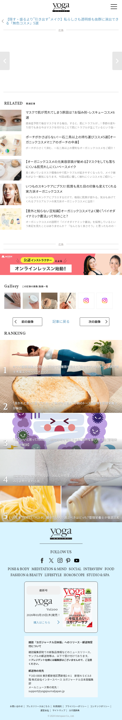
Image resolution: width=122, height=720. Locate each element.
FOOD (109, 569)
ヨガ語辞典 (74, 710)
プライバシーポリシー (76, 706)
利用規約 (57, 706)
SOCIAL (75, 569)
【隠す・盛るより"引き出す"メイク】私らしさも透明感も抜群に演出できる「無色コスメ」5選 (62, 21)
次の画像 (95, 321)
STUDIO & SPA (98, 575)
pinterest (68, 560)
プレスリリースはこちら (38, 706)
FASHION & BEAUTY (26, 575)
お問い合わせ (16, 706)
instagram (60, 560)
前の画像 (27, 321)
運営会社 (44, 710)
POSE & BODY (18, 569)
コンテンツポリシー (99, 706)
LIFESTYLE (53, 575)
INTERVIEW (92, 569)
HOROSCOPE (74, 575)
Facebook (43, 560)
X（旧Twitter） (51, 560)
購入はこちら (41, 622)
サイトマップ (59, 710)
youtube (77, 560)
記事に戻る (60, 321)
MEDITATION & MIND (49, 569)
